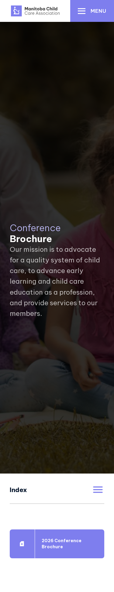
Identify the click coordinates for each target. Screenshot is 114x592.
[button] (92, 11)
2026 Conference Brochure (61, 543)
